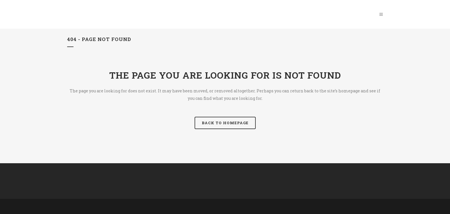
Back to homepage (225, 122)
